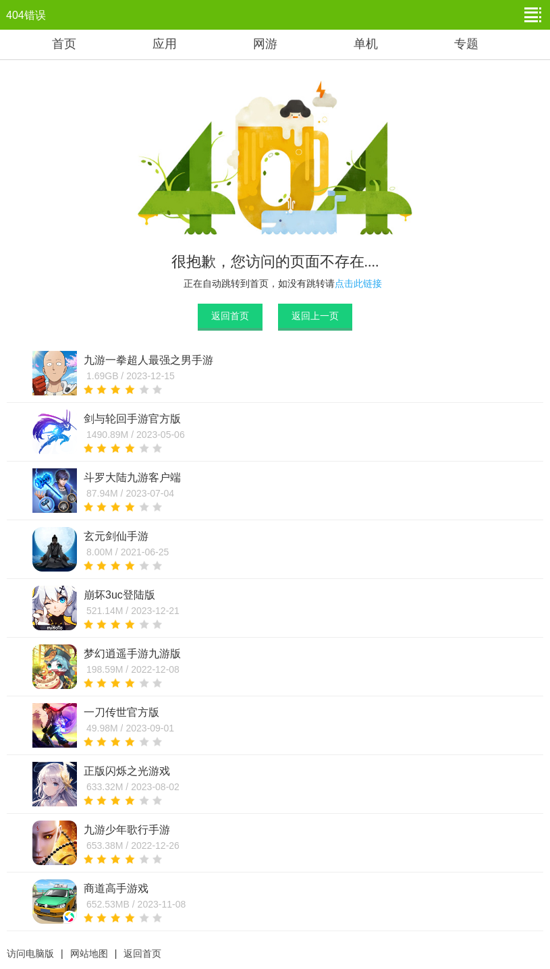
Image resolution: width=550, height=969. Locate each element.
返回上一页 (315, 315)
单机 (366, 44)
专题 (466, 44)
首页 (64, 44)
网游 (265, 44)
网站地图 (89, 953)
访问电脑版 (30, 953)
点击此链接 (358, 283)
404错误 (26, 15)
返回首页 (230, 315)
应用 (165, 44)
